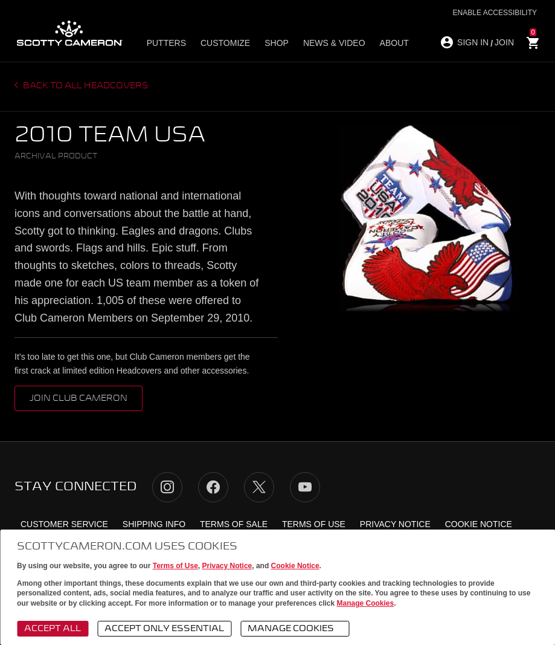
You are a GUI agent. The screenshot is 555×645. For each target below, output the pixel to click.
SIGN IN (473, 42)
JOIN (504, 42)
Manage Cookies (365, 603)
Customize (225, 43)
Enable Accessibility (495, 12)
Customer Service (64, 524)
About (394, 43)
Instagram (167, 487)
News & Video (334, 43)
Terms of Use (175, 566)
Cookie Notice (295, 566)
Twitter (259, 487)
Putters (166, 43)
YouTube (305, 487)
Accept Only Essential (164, 628)
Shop (277, 43)
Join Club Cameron (78, 398)
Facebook (213, 487)
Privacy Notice (227, 566)
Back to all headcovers (85, 86)
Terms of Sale (234, 524)
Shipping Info (154, 524)
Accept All (52, 628)
